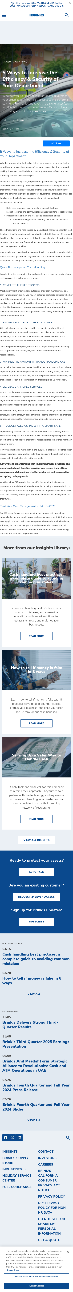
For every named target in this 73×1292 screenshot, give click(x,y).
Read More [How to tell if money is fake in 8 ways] (41, 723)
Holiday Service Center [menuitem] (16, 1178)
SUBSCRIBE (36, 921)
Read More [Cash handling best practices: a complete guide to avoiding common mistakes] (41, 635)
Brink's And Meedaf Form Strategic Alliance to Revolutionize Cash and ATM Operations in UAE (34, 1066)
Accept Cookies (36, 1286)
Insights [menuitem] (10, 1151)
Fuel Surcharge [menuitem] (17, 1187)
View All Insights (37, 840)
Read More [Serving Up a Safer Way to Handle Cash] (41, 818)
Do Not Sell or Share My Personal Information (51, 1226)
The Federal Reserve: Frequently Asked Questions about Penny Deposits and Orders (37, 4)
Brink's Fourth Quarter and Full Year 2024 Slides (35, 1107)
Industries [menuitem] (12, 1169)
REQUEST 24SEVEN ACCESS (36, 897)
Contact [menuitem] (45, 1151)
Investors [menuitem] (47, 1158)
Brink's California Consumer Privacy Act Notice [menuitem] (49, 1180)
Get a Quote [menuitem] (49, 1240)
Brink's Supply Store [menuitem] (15, 1161)
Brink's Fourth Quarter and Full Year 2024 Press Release (35, 1087)
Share (56, 143)
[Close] (67, 1251)
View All (34, 994)
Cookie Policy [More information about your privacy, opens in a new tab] (13, 1270)
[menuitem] (67, 15)
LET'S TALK (36, 872)
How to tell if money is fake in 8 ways (31, 981)
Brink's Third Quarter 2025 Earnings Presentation (35, 1044)
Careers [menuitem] (45, 1164)
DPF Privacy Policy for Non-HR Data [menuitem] (52, 1207)
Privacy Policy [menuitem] (51, 1196)
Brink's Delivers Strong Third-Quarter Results (30, 1025)
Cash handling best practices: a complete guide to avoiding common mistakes (36, 959)
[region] (36, 1269)
